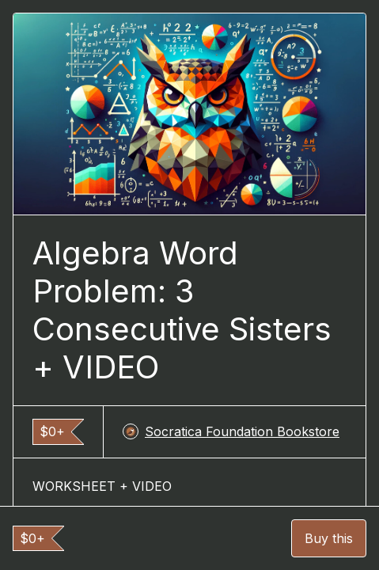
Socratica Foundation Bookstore (231, 431)
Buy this (329, 538)
